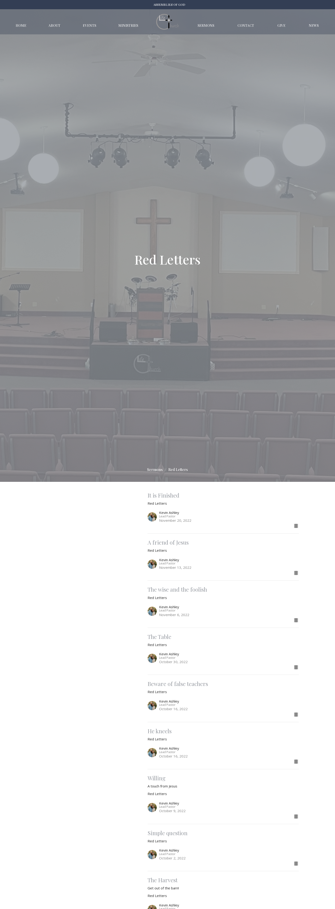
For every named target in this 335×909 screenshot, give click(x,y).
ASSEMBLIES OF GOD (169, 4)
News (314, 25)
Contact (245, 25)
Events (89, 25)
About (54, 25)
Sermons (206, 25)
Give (281, 25)
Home (21, 25)
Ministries (128, 25)
